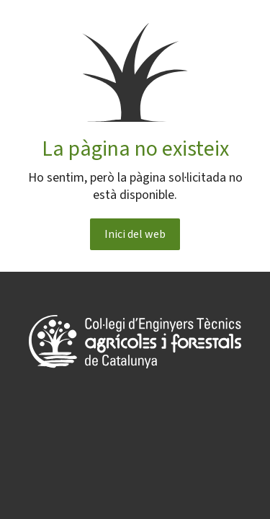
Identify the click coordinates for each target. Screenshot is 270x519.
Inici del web (135, 234)
